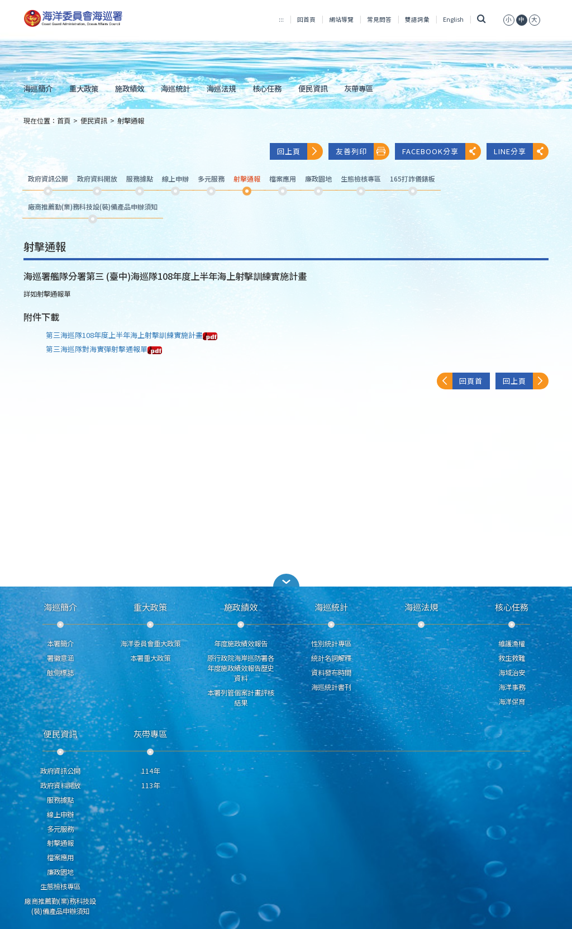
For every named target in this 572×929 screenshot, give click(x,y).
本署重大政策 (150, 658)
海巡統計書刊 (331, 687)
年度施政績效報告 (241, 644)
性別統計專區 (331, 644)
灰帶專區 (358, 88)
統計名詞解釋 (331, 658)
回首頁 (306, 19)
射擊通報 (130, 121)
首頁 (63, 121)
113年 (150, 785)
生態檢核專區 (60, 887)
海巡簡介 (38, 88)
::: (281, 19)
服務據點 (60, 800)
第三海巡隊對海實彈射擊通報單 (104, 349)
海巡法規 (221, 88)
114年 (150, 771)
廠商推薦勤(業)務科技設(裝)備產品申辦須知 (60, 906)
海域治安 (511, 673)
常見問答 (379, 19)
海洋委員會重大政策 (150, 644)
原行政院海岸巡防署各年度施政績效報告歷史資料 (240, 668)
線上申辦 (60, 814)
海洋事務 (511, 687)
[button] (286, 580)
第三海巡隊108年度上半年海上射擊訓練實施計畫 (131, 335)
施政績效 (129, 88)
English (453, 19)
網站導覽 (341, 19)
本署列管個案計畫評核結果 (240, 698)
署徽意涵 (60, 658)
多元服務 (60, 829)
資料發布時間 (331, 673)
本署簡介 (60, 644)
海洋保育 (511, 702)
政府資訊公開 (60, 771)
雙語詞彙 (417, 19)
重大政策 (83, 88)
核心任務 (267, 88)
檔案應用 (60, 857)
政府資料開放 (60, 785)
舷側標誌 (60, 673)
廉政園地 (60, 872)
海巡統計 (175, 88)
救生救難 (511, 658)
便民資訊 (312, 88)
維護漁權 (511, 644)
